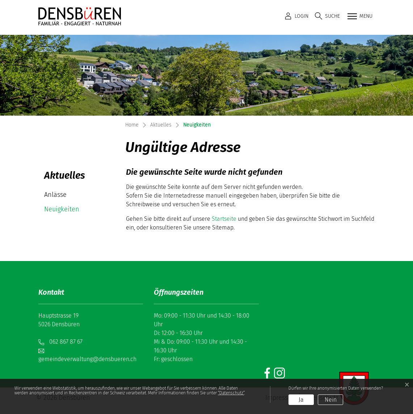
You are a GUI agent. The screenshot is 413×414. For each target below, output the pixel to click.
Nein (331, 399)
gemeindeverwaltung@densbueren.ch (87, 359)
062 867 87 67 (66, 341)
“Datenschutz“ (231, 393)
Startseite (224, 218)
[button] (327, 16)
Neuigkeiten (65, 210)
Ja (301, 399)
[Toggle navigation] (359, 17)
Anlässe (55, 195)
